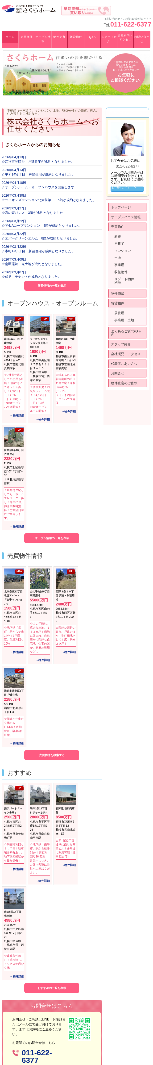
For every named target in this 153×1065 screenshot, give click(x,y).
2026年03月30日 (14, 195)
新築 (117, 236)
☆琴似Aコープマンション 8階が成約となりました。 (42, 225)
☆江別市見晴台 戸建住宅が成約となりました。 (38, 161)
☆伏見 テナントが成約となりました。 (31, 277)
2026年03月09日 (14, 259)
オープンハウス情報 (126, 217)
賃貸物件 (76, 37)
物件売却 (59, 37)
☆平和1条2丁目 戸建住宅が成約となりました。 (38, 174)
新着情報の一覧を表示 (52, 285)
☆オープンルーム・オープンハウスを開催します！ (40, 187)
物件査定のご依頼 (124, 383)
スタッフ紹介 (108, 39)
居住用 (119, 313)
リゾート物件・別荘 (125, 280)
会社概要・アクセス (126, 354)
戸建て (119, 243)
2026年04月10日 (14, 183)
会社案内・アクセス (125, 37)
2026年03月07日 (14, 272)
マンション (122, 250)
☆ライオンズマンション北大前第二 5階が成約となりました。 (49, 200)
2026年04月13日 (14, 157)
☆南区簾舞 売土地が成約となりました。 (33, 264)
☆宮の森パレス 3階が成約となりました (32, 213)
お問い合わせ (141, 39)
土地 (117, 257)
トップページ (121, 207)
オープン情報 (43, 39)
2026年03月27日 (14, 208)
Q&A (92, 37)
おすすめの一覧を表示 (52, 988)
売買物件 (27, 37)
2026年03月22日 (14, 221)
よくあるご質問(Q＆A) (126, 332)
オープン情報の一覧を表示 (52, 538)
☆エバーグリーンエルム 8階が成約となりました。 (40, 238)
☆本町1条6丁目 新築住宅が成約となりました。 (38, 251)
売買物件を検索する (52, 755)
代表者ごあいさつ (124, 364)
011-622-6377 (130, 24)
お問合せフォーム (124, 187)
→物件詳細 (17, 415)
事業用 (119, 264)
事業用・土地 (124, 320)
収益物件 (121, 272)
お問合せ (117, 373)
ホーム (10, 37)
